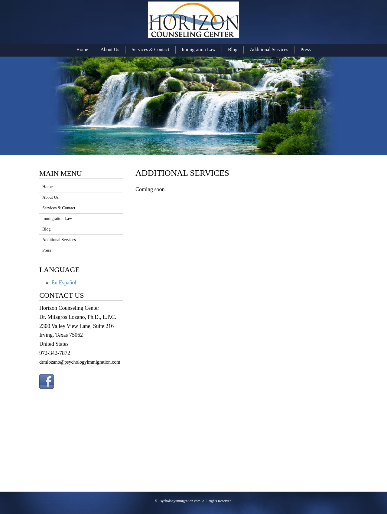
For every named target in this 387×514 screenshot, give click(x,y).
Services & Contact (150, 49)
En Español (63, 283)
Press (306, 49)
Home (82, 49)
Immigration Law (199, 49)
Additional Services (269, 49)
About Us (109, 49)
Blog (232, 49)
